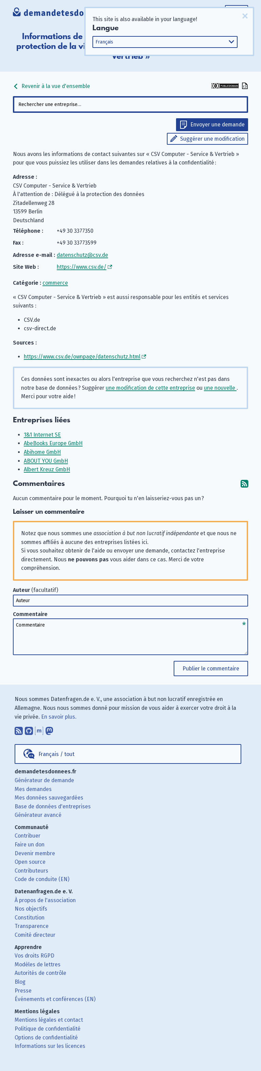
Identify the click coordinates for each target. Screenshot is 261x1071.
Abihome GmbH (42, 452)
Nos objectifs (31, 909)
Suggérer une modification (212, 139)
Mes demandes (33, 789)
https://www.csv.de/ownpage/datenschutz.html (82, 356)
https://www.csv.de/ (81, 267)
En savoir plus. (58, 717)
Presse (23, 990)
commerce (55, 283)
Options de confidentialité (46, 1037)
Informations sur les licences (50, 1046)
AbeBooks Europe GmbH (53, 443)
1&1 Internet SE (42, 435)
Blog (20, 982)
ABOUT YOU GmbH (46, 461)
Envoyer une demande (217, 124)
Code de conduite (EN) (42, 879)
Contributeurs (31, 870)
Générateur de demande (44, 780)
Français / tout (56, 754)
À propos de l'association (45, 900)
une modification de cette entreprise (150, 388)
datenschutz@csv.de (82, 255)
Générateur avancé (38, 815)
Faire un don (30, 844)
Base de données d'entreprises (53, 806)
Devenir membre (35, 853)
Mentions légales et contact (49, 1020)
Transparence (32, 926)
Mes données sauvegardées (49, 797)
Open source (30, 862)
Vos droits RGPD (34, 955)
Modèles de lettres (37, 964)
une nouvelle (220, 388)
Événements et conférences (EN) (55, 999)
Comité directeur (35, 935)
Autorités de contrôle (40, 973)
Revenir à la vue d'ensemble (51, 86)
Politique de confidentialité (48, 1028)
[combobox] (130, 104)
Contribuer (27, 835)
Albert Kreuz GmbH (47, 469)
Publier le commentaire (210, 668)
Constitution (30, 917)
